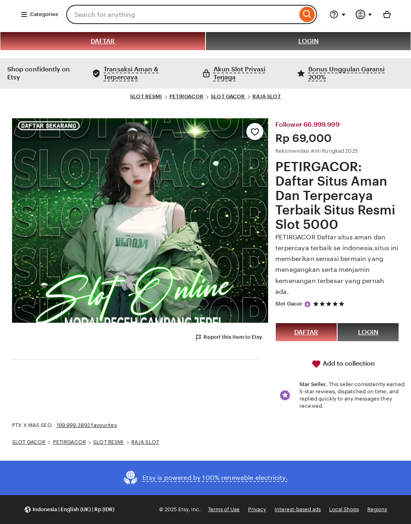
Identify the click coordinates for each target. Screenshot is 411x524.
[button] (69, 509)
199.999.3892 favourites (87, 425)
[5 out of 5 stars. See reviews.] (329, 304)
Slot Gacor (288, 304)
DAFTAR (103, 41)
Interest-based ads (298, 509)
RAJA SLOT (266, 96)
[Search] (307, 14)
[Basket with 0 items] (387, 14)
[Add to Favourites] (254, 131)
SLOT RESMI (146, 96)
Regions (377, 509)
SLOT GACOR (228, 96)
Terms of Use (224, 509)
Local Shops (344, 509)
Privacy (257, 509)
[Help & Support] (337, 14)
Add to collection (343, 364)
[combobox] (181, 14)
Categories (39, 14)
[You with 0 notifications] (364, 14)
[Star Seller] (307, 304)
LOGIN (308, 41)
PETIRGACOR (186, 96)
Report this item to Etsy (228, 337)
